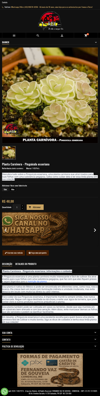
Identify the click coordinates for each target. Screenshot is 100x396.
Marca (28, 168)
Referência (6, 168)
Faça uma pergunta (38, 252)
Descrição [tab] (7, 264)
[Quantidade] (17, 207)
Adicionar (35, 207)
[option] (50, 228)
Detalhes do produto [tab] (25, 264)
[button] (9, 228)
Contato (4, 2)
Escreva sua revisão (14, 252)
